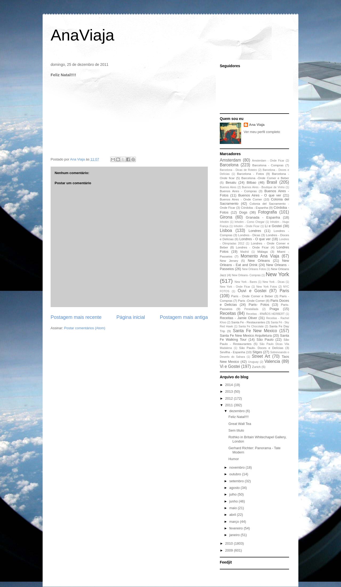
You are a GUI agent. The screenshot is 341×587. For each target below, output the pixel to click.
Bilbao (251, 182)
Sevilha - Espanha (232, 352)
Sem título (236, 430)
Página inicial (130, 317)
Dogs (243, 212)
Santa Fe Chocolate (250, 326)
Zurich (256, 366)
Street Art (261, 356)
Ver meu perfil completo (262, 132)
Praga (274, 309)
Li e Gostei (273, 226)
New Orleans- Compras (246, 275)
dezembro (237, 411)
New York (277, 274)
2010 (229, 543)
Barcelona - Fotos (250, 173)
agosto (235, 488)
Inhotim (224, 221)
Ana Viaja (257, 125)
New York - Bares (246, 281)
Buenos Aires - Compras (238, 191)
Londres (255, 231)
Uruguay (253, 361)
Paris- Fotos (259, 305)
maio (233, 508)
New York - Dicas (273, 281)
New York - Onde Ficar (235, 286)
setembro (237, 481)
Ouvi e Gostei (252, 290)
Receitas (228, 313)
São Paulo (265, 339)
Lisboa (226, 230)
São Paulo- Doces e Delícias (261, 347)
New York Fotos (266, 286)
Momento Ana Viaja (260, 256)
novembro (237, 467)
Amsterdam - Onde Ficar (268, 160)
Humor (233, 459)
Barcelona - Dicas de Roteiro (238, 169)
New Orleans (259, 261)
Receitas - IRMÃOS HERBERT (265, 313)
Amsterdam (230, 160)
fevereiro (236, 528)
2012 (229, 398)
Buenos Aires (228, 187)
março (234, 522)
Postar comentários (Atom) (84, 328)
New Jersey (229, 260)
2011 (229, 405)
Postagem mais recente (76, 317)
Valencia (272, 361)
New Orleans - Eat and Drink (254, 263)
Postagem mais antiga (184, 317)
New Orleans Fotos (254, 269)
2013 (229, 391)
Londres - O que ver (255, 239)
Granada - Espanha (263, 217)
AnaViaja (82, 35)
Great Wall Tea (239, 424)
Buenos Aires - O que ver (259, 195)
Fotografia (267, 212)
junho (234, 501)
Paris (284, 290)
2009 (229, 550)
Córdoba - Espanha (254, 207)
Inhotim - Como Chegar (249, 221)
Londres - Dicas (249, 235)
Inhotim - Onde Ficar (246, 226)
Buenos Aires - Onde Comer (241, 199)
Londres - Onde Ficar (252, 247)
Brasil (272, 182)
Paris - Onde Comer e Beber (252, 296)
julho (233, 494)
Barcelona (229, 165)
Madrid (244, 251)
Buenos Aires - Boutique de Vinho (263, 187)
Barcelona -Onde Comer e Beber (265, 178)
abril (233, 515)
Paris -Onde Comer (251, 300)
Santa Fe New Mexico (255, 330)
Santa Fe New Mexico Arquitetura (246, 335)
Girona (226, 217)
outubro (235, 474)
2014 (229, 385)
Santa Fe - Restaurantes (248, 322)
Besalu (231, 182)
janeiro (235, 535)
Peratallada (251, 309)
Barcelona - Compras (267, 165)
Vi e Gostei (230, 366)
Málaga (262, 251)
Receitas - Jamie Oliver (238, 318)
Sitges (257, 352)
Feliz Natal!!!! (238, 417)
